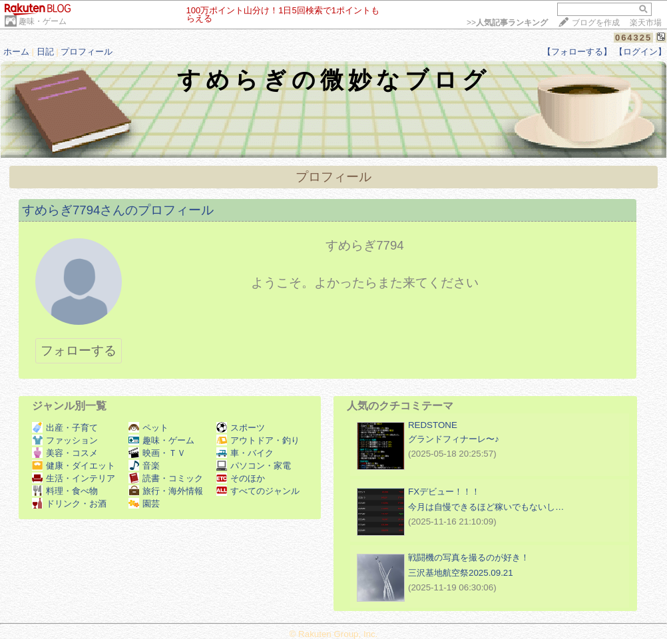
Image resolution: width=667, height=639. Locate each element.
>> (507, 22)
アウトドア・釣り (258, 440)
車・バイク (245, 453)
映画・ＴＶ (157, 453)
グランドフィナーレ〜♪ (453, 439)
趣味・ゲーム (43, 21)
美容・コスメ (65, 453)
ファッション (65, 440)
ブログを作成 (596, 22)
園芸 (144, 504)
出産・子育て (65, 428)
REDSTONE (432, 425)
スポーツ (240, 428)
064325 (633, 38)
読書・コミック (165, 478)
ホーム (16, 52)
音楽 (144, 466)
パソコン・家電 (253, 466)
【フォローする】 (577, 52)
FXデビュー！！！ (444, 492)
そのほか (240, 478)
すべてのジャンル (258, 491)
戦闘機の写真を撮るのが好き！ (468, 557)
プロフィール (86, 52)
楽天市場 (646, 22)
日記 (45, 52)
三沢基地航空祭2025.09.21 (460, 573)
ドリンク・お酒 (69, 504)
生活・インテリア (73, 478)
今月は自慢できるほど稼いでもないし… (486, 507)
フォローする (78, 350)
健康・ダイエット (73, 466)
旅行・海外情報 (165, 491)
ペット (148, 428)
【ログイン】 (640, 52)
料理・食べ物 (65, 491)
